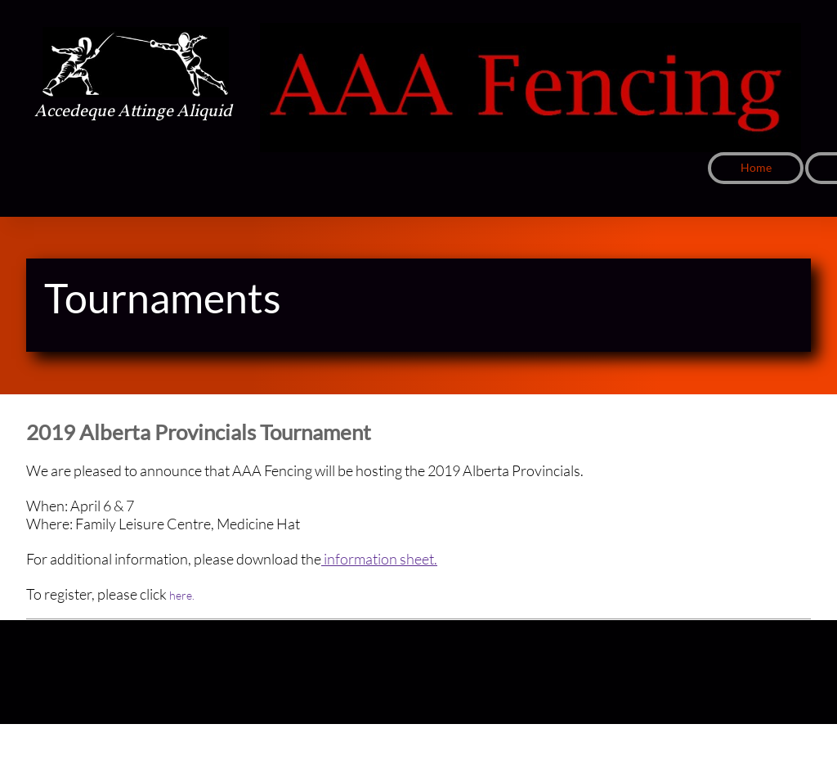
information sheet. (379, 559)
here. (182, 595)
